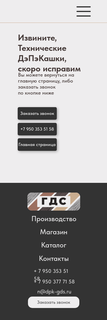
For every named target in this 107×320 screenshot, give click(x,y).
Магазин (53, 231)
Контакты (54, 258)
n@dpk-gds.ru (54, 291)
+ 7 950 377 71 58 (54, 282)
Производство (53, 218)
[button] (37, 113)
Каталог (53, 245)
